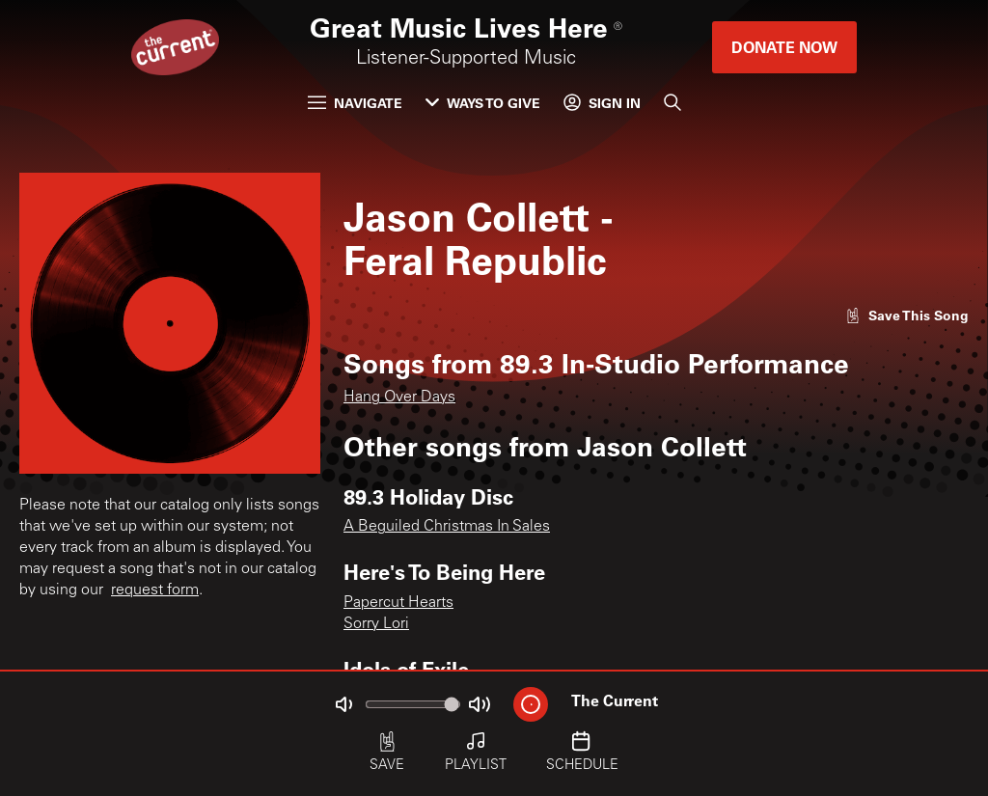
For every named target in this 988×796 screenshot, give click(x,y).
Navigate (355, 103)
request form (155, 590)
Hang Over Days (399, 397)
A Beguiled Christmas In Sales (446, 527)
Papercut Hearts (398, 603)
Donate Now (784, 47)
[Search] (672, 102)
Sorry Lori (376, 624)
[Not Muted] (343, 704)
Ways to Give (482, 103)
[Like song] (907, 315)
